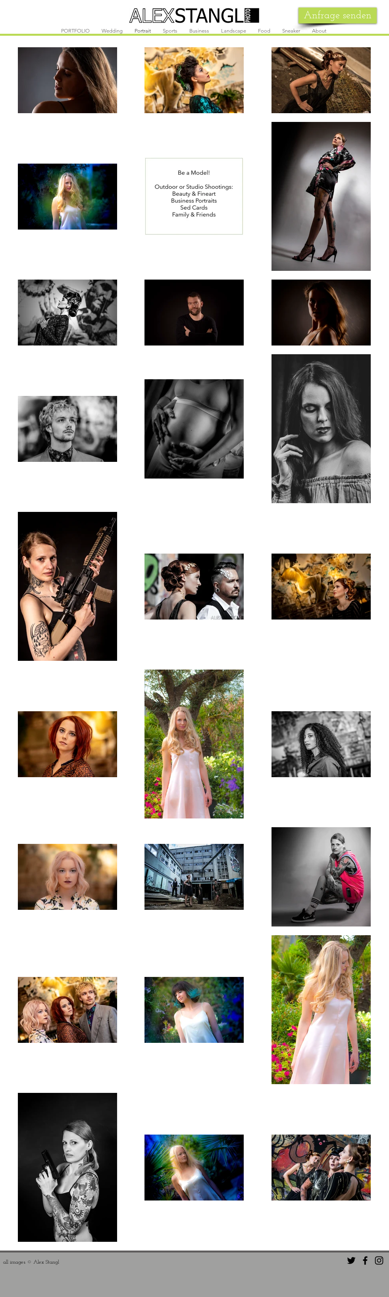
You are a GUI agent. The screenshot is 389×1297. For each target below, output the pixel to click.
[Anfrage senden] (337, 15)
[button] (112, 31)
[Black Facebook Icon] (365, 1260)
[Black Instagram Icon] (379, 1260)
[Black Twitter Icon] (351, 1260)
